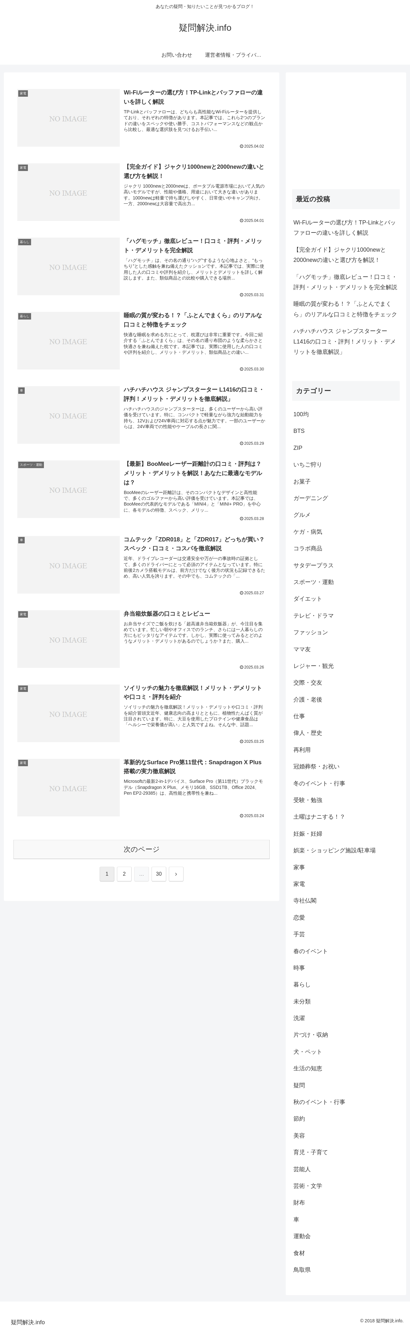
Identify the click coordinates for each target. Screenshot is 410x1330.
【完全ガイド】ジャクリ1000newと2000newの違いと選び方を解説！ (339, 255)
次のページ (142, 851)
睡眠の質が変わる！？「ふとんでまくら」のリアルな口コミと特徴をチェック (345, 309)
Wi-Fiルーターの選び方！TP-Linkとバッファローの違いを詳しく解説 (344, 227)
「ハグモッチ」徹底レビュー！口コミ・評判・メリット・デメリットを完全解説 (345, 282)
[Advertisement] (346, 123)
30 (159, 875)
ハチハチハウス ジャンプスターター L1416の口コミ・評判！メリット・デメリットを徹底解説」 (344, 341)
